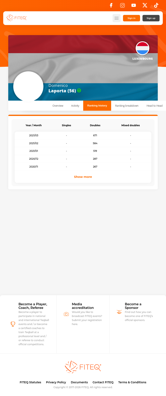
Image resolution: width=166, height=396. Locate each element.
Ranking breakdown (126, 105)
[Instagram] (122, 6)
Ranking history (97, 105)
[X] (144, 6)
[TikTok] (156, 6)
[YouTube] (133, 6)
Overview (57, 105)
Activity (75, 105)
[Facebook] (111, 6)
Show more (83, 177)
